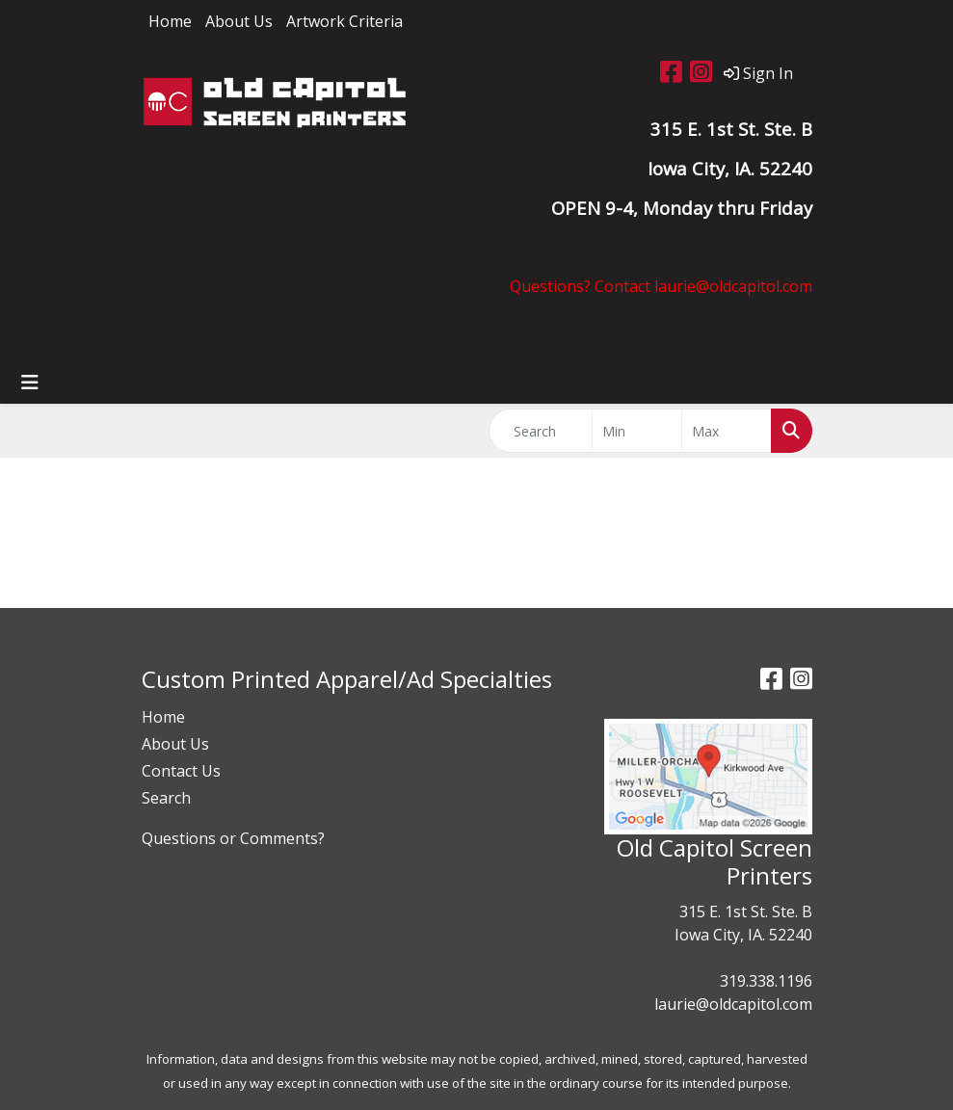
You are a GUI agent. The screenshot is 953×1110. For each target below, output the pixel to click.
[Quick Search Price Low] (637, 431)
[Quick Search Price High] (726, 431)
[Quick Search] (541, 431)
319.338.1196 (766, 980)
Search (166, 797)
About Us (239, 21)
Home (170, 21)
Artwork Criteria (344, 21)
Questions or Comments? (233, 838)
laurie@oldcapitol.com (733, 1004)
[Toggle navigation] (30, 382)
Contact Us (181, 770)
